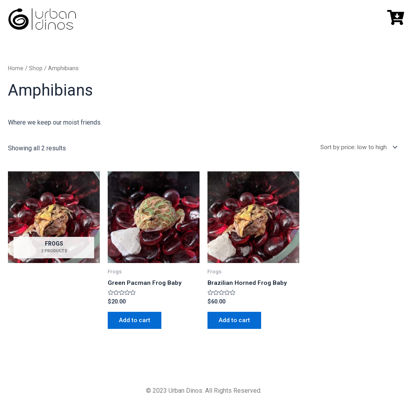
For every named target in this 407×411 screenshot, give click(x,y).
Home (16, 68)
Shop (36, 68)
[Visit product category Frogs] (54, 220)
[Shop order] (356, 148)
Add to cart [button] (135, 321)
